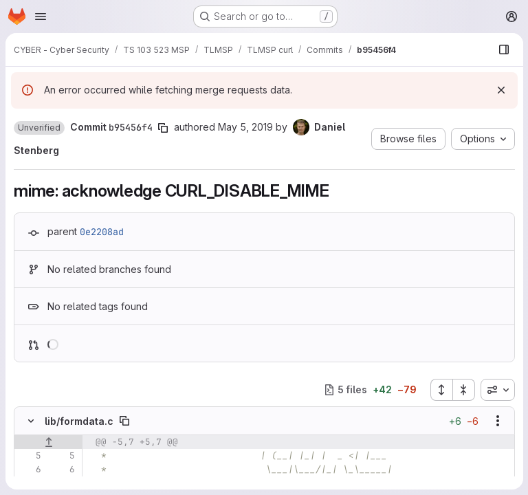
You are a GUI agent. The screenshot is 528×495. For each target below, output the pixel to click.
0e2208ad (102, 232)
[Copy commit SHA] (163, 128)
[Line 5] (29, 456)
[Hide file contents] (31, 420)
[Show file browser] (503, 49)
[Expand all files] (441, 390)
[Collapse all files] (463, 390)
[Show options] (497, 420)
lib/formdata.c (79, 421)
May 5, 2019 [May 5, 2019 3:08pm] (245, 127)
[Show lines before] (48, 442)
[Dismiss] (500, 90)
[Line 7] (29, 483)
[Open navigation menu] (41, 17)
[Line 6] (29, 469)
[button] (39, 128)
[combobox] (497, 390)
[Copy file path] (124, 420)
